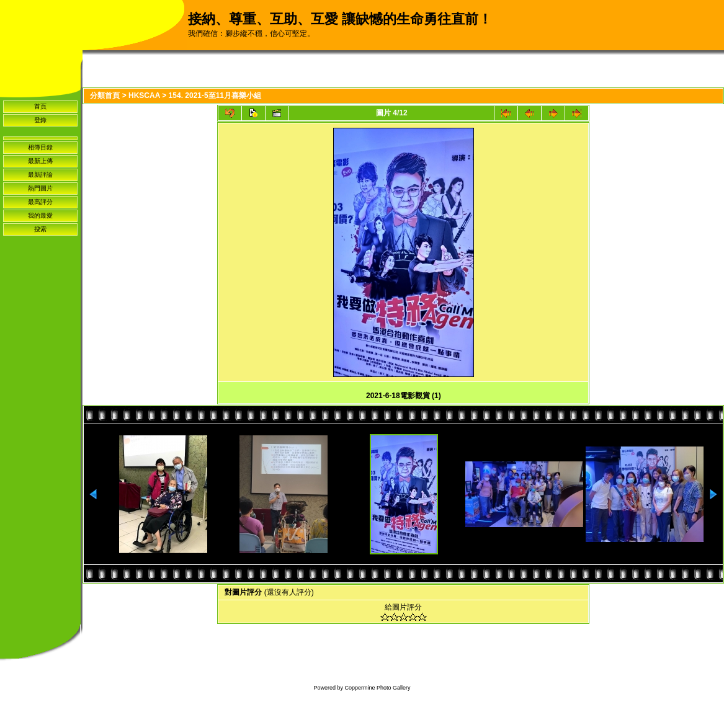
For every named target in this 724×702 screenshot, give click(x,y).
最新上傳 (40, 161)
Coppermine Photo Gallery (377, 688)
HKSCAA (144, 95)
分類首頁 (105, 95)
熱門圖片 (40, 188)
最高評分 (40, 201)
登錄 (40, 120)
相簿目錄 (40, 147)
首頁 (40, 106)
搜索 (40, 229)
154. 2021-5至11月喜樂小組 (215, 95)
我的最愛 (40, 215)
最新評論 (40, 174)
